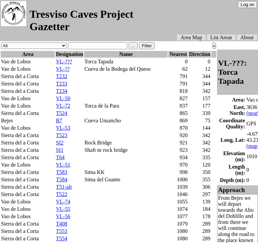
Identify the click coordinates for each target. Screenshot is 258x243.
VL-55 (63, 209)
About (247, 37)
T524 (61, 113)
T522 (61, 194)
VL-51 (63, 165)
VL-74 (63, 201)
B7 (59, 120)
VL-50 (63, 98)
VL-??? (64, 61)
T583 (61, 172)
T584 (61, 179)
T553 (61, 231)
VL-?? (63, 69)
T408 (61, 224)
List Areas (221, 37)
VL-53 (63, 128)
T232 (61, 76)
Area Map (191, 37)
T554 (61, 238)
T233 (61, 83)
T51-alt (64, 187)
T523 (61, 135)
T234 (61, 91)
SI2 (59, 142)
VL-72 (63, 106)
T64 (60, 157)
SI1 (59, 150)
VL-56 (63, 216)
